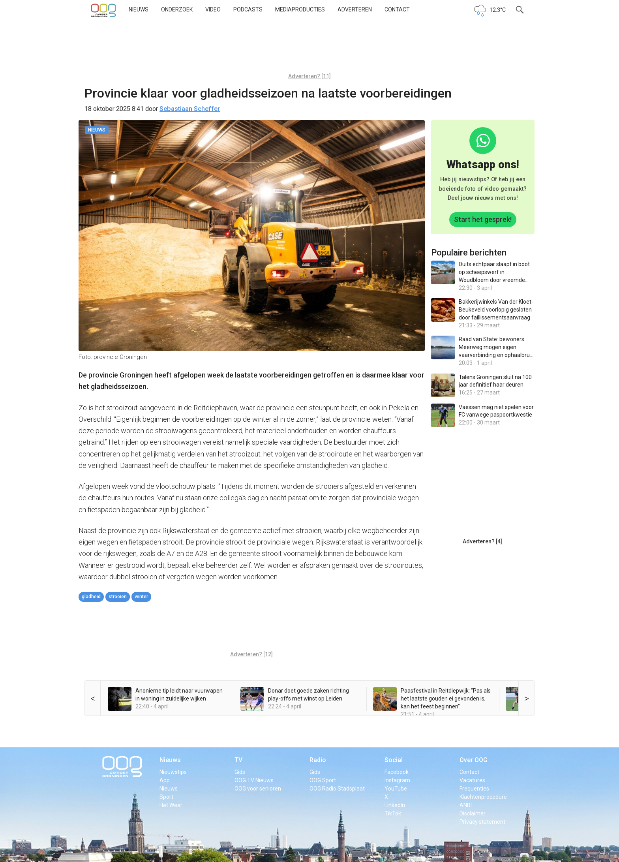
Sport (166, 797)
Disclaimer (473, 813)
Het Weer (170, 805)
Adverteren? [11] (309, 76)
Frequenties (474, 788)
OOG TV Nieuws (254, 780)
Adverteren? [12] (251, 654)
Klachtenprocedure (483, 797)
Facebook (397, 772)
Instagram (397, 780)
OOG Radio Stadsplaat (337, 788)
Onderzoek (177, 9)
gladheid (91, 596)
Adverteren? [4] (482, 541)
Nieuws (138, 9)
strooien (118, 596)
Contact (397, 9)
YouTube (396, 788)
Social (394, 760)
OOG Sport (323, 780)
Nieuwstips (173, 772)
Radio (318, 760)
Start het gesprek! (483, 219)
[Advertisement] (309, 49)
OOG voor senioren (257, 788)
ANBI (466, 805)
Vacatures (472, 780)
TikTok (393, 813)
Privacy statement (482, 822)
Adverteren (355, 9)
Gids (239, 772)
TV (238, 760)
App (164, 780)
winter (141, 596)
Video (213, 9)
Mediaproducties (300, 9)
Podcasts (248, 9)
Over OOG (474, 760)
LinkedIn (395, 805)
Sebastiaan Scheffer (189, 109)
